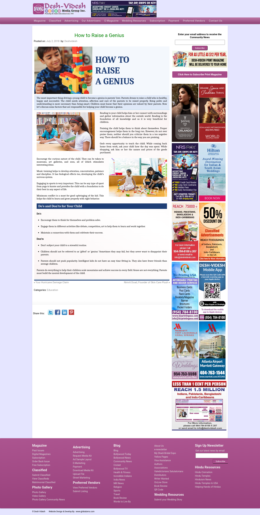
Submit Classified (41, 475)
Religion (118, 487)
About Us (159, 445)
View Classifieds (40, 478)
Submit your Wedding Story (168, 499)
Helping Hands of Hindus (208, 486)
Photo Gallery (39, 492)
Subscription (38, 457)
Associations (161, 467)
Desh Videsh (39, 511)
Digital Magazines (41, 454)
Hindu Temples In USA (206, 483)
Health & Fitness (122, 472)
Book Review (120, 498)
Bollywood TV (121, 468)
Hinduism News (203, 479)
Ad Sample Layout (82, 459)
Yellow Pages (161, 456)
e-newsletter (160, 449)
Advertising (78, 452)
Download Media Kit (83, 470)
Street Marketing (81, 477)
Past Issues (38, 450)
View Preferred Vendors (85, 487)
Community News (123, 461)
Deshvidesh (71, 41)
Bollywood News (122, 457)
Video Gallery (39, 496)
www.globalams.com (85, 511)
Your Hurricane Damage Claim (52, 282)
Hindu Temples (202, 476)
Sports (117, 490)
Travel (117, 494)
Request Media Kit (82, 455)
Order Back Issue (41, 461)
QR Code (158, 489)
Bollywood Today (122, 454)
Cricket (117, 465)
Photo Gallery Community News (48, 499)
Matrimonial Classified (43, 482)
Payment (77, 466)
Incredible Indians (123, 476)
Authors (158, 464)
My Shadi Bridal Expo (165, 453)
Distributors (160, 475)
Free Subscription (41, 465)
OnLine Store (160, 482)
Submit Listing (80, 491)
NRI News (119, 483)
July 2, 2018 (53, 41)
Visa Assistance (162, 460)
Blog (116, 450)
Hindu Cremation (203, 472)
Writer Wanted (161, 478)
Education (52, 290)
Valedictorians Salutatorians (168, 471)
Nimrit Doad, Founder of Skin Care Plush (146, 282)
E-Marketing (79, 463)
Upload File (78, 474)
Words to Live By (122, 501)
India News (119, 479)
